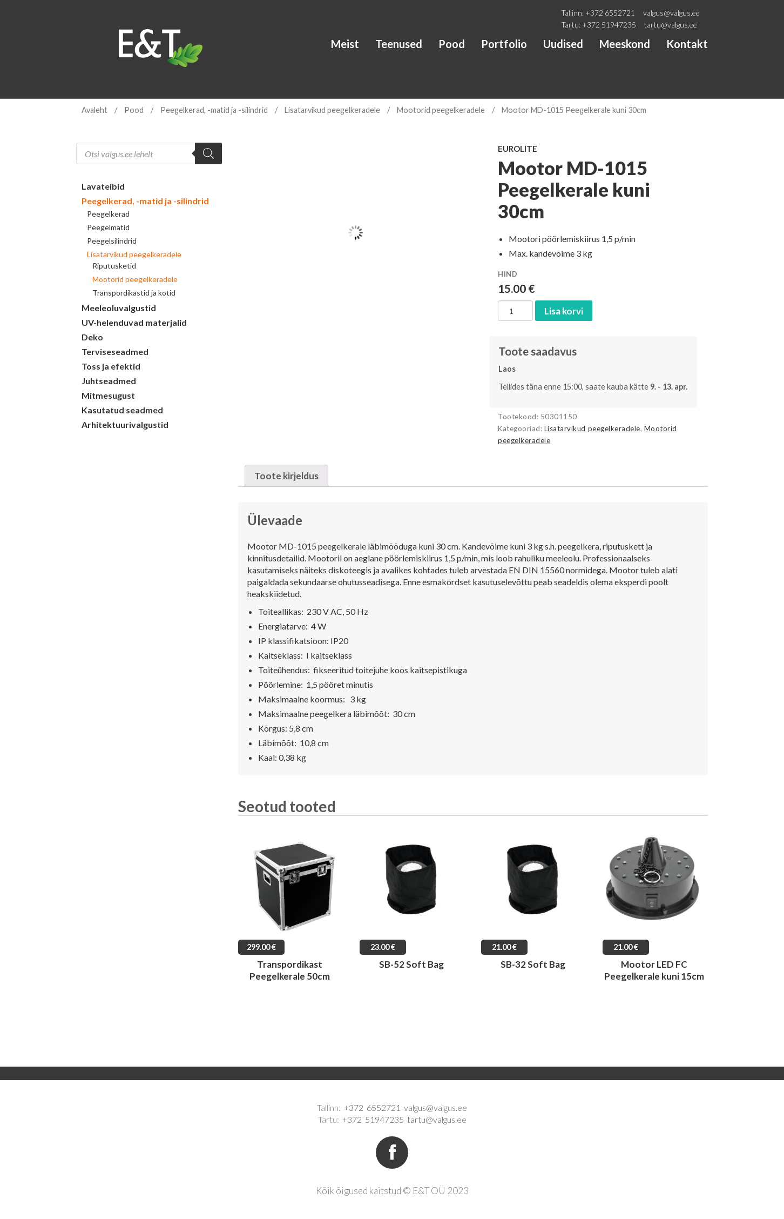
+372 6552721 (610, 12)
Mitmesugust (108, 395)
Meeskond (624, 43)
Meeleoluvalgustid (119, 308)
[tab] (286, 476)
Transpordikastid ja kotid (133, 292)
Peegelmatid (108, 227)
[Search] (208, 153)
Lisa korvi (563, 311)
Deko (92, 337)
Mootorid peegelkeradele (441, 110)
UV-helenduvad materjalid (134, 322)
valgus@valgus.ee (671, 12)
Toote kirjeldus (286, 475)
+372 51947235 (609, 24)
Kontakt (687, 43)
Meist (345, 43)
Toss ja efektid (111, 366)
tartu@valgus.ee (670, 24)
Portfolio (504, 43)
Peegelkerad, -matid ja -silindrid (214, 110)
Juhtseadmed (109, 381)
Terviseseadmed (115, 351)
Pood (451, 43)
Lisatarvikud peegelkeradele (332, 110)
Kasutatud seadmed (122, 410)
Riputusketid (114, 265)
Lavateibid (103, 186)
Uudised (563, 43)
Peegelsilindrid (112, 240)
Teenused (398, 43)
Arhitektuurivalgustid (125, 424)
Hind (507, 274)
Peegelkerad (108, 213)
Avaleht (94, 110)
